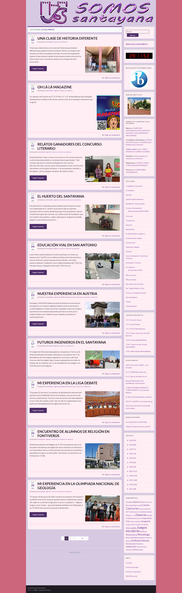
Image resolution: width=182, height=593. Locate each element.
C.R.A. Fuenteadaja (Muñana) (136, 340)
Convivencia (63, 200)
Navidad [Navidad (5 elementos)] (134, 538)
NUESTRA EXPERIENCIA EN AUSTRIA (67, 293)
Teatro (128, 302)
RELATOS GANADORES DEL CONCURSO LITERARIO (69, 146)
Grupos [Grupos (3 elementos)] (128, 524)
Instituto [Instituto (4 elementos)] (145, 524)
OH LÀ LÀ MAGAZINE (54, 87)
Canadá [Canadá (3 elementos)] (139, 505)
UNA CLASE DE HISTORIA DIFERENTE (67, 38)
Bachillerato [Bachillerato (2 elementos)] (148, 502)
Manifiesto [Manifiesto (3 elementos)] (143, 531)
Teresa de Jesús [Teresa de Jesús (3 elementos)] (141, 547)
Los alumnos (63, 42)
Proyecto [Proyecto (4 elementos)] (148, 538)
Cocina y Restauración (134, 208)
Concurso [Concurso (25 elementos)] (132, 508)
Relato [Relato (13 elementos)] (145, 540)
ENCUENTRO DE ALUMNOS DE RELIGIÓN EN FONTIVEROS (73, 433)
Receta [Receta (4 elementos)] (128, 541)
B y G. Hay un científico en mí (136, 376)
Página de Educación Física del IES (138, 426)
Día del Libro (130, 229)
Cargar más (74, 552)
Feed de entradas (132, 567)
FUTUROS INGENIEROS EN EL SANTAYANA (71, 342)
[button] (102, 59)
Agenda (56, 90)
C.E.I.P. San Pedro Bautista (135, 329)
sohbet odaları (131, 149)
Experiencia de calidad (134, 238)
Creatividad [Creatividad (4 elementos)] (142, 512)
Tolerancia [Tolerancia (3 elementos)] (129, 550)
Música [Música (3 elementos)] (128, 538)
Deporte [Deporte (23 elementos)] (141, 515)
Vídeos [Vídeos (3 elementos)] (140, 550)
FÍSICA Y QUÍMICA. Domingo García (139, 401)
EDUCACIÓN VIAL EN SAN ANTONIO (67, 245)
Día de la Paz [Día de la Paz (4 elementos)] (135, 518)
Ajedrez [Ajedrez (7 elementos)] (136, 502)
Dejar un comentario (112, 78)
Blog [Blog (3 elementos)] (134, 505)
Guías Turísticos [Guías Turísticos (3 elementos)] (136, 524)
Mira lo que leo (131, 275)
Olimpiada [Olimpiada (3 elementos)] (141, 538)
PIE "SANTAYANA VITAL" (135, 288)
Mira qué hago (131, 280)
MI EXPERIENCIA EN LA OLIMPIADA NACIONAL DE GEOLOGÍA (78, 486)
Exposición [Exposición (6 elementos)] (147, 518)
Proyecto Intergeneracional (136, 293)
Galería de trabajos (132, 247)
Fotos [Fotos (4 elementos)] (132, 521)
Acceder (129, 563)
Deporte (129, 225)
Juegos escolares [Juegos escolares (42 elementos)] (136, 529)
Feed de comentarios (133, 572)
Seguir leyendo (38, 69)
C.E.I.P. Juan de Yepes (133, 320)
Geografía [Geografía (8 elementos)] (145, 521)
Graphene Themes (45, 590)
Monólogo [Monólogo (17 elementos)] (144, 534)
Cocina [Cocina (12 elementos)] (145, 505)
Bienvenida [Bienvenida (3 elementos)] (129, 505)
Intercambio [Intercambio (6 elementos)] (131, 528)
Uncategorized (131, 306)
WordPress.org (131, 576)
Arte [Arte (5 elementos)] (142, 502)
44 (82, 538)
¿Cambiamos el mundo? (134, 186)
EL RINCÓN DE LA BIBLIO (135, 234)
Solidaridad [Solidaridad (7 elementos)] (131, 546)
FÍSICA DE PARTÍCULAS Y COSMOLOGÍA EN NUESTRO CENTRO (139, 142)
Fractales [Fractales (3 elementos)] (137, 521)
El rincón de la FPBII (135, 270)
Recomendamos (131, 297)
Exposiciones (130, 243)
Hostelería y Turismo (133, 263)
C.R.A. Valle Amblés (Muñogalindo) (138, 351)
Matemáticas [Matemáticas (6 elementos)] (131, 535)
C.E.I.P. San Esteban (133, 324)
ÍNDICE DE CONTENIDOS (137, 44)
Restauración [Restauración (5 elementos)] (131, 544)
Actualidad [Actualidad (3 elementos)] (129, 502)
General (56, 42)
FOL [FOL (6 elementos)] (127, 521)
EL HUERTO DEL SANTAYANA (60, 196)
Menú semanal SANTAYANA (138, 211)
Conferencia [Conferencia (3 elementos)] (133, 512)
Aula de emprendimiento (135, 199)
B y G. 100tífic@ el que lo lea (136, 372)
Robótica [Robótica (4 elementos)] (139, 544)
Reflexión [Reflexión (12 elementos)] (136, 540)
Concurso (54, 152)
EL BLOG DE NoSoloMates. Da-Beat (139, 397)
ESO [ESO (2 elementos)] (141, 518)
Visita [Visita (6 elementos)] (135, 549)
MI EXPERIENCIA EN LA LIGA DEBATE (67, 383)
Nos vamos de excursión (134, 284)
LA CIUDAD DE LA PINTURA (136, 422)
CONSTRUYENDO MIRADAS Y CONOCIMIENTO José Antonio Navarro (137, 390)
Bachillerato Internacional (67, 297)
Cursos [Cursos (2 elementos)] (133, 515)
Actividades (49, 42)
